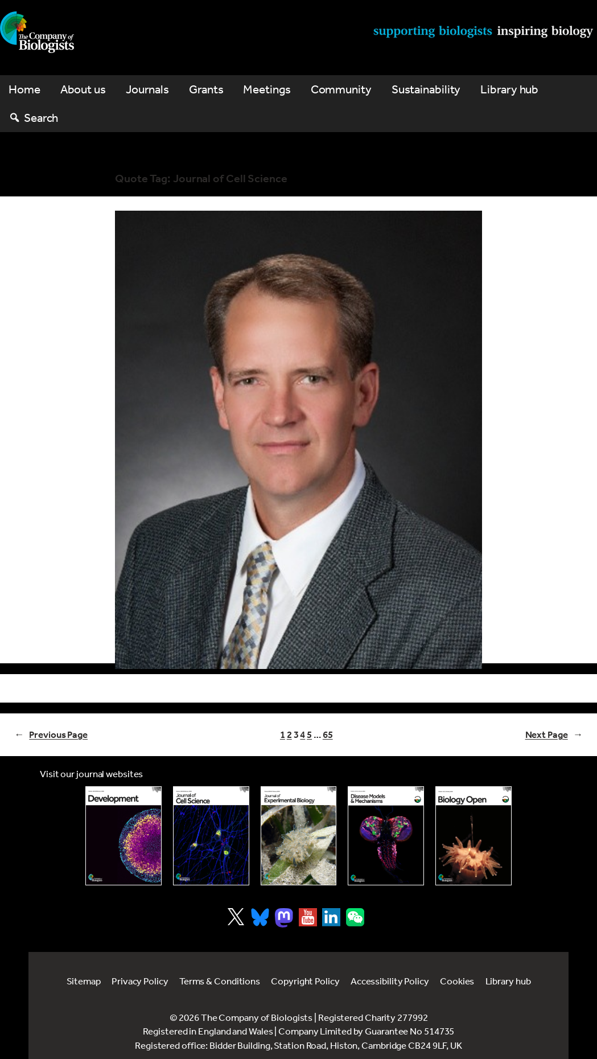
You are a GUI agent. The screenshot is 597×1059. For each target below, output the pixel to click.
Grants (206, 89)
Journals (147, 89)
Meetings (266, 89)
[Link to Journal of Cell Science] (211, 835)
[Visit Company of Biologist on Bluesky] (260, 917)
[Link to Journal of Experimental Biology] (299, 835)
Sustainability (426, 89)
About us (83, 89)
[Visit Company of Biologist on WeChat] (355, 923)
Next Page (554, 734)
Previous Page (51, 734)
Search (41, 117)
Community (341, 89)
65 (328, 734)
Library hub (509, 89)
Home (24, 89)
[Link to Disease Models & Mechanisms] (386, 835)
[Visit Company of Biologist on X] (236, 916)
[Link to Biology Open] (473, 835)
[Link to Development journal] (123, 835)
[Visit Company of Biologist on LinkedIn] (331, 917)
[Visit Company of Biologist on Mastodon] (284, 917)
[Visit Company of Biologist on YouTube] (308, 917)
